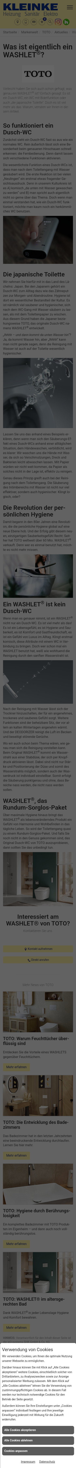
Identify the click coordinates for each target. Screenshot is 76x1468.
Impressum (28, 1461)
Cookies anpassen (16, 1451)
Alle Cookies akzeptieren (20, 1430)
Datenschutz (47, 1461)
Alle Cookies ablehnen (18, 1440)
